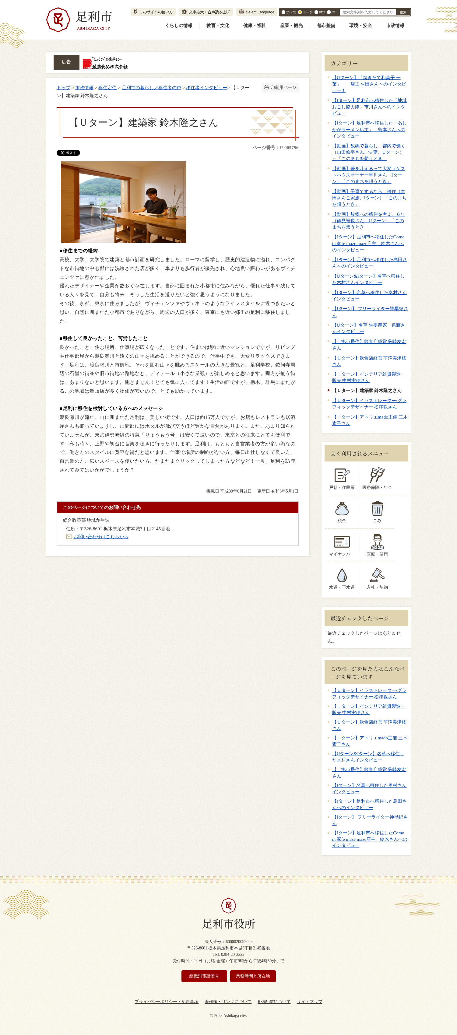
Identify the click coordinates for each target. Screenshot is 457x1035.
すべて (291, 12)
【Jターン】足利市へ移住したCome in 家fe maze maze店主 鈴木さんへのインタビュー (368, 243)
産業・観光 (291, 25)
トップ (63, 87)
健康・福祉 (254, 25)
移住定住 (107, 87)
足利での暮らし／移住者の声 (151, 87)
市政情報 (395, 25)
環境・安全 (360, 25)
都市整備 (326, 25)
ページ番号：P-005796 (275, 147)
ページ (308, 12)
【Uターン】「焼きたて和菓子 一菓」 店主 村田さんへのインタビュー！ (369, 84)
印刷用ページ (283, 87)
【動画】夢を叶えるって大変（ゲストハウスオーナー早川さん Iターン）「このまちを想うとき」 (368, 175)
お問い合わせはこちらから (101, 536)
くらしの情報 (178, 25)
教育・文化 (217, 25)
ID (333, 12)
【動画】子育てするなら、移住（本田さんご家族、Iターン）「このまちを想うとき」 (369, 198)
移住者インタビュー (206, 87)
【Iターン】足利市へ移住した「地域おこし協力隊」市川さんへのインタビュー (369, 107)
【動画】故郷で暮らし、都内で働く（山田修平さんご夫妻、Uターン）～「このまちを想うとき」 (368, 152)
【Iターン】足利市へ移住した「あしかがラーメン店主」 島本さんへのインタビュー (369, 129)
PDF (322, 12)
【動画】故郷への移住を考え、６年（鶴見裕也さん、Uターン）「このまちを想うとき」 (368, 221)
